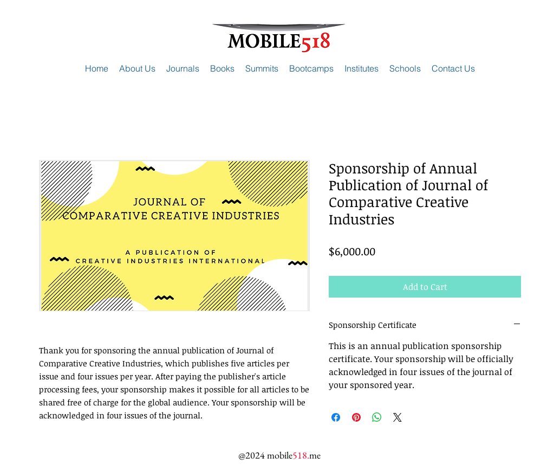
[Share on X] (397, 417)
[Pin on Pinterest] (356, 417)
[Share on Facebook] (335, 417)
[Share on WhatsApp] (376, 417)
